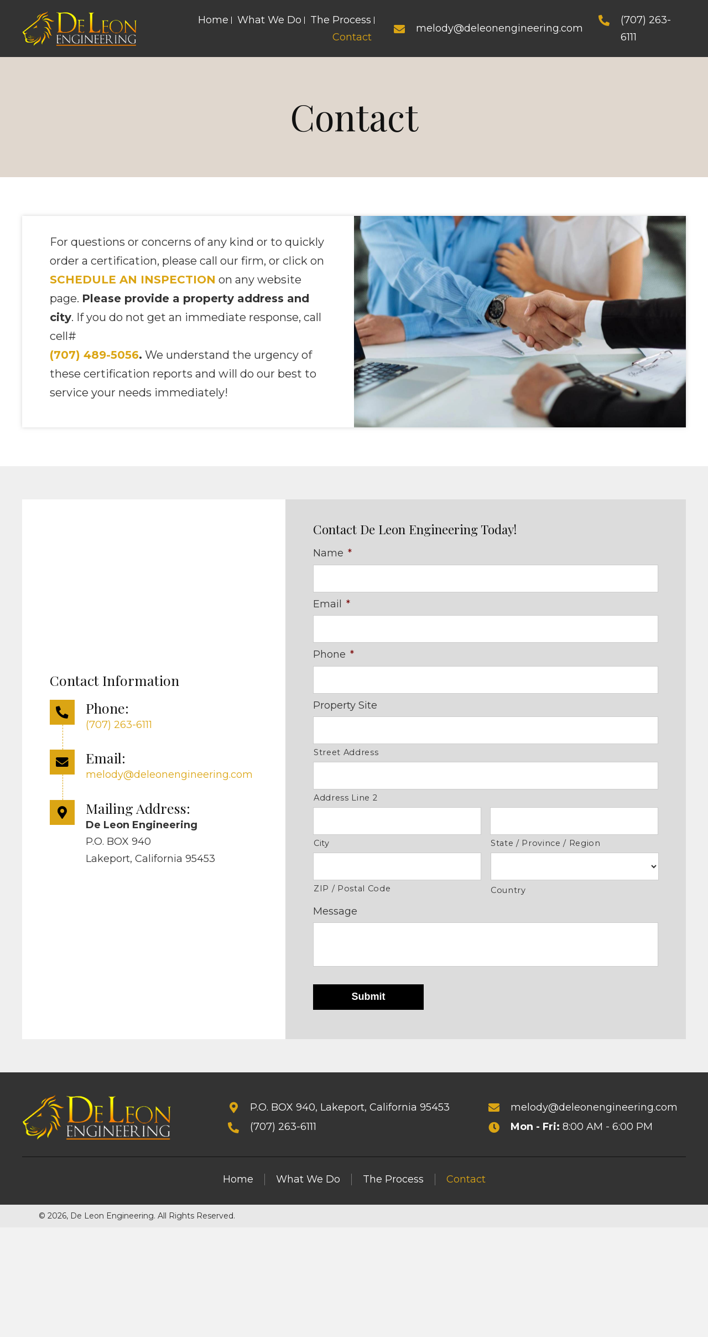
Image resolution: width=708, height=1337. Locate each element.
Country (508, 896)
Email (331, 604)
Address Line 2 (345, 802)
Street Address (346, 756)
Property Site (345, 707)
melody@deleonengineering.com (499, 28)
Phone (333, 656)
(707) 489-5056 (94, 355)
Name (332, 553)
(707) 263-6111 (119, 727)
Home (238, 1184)
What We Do (308, 1184)
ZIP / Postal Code (352, 895)
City (322, 849)
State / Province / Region (546, 849)
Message (335, 916)
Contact (466, 1184)
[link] (213, 20)
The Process (393, 1184)
